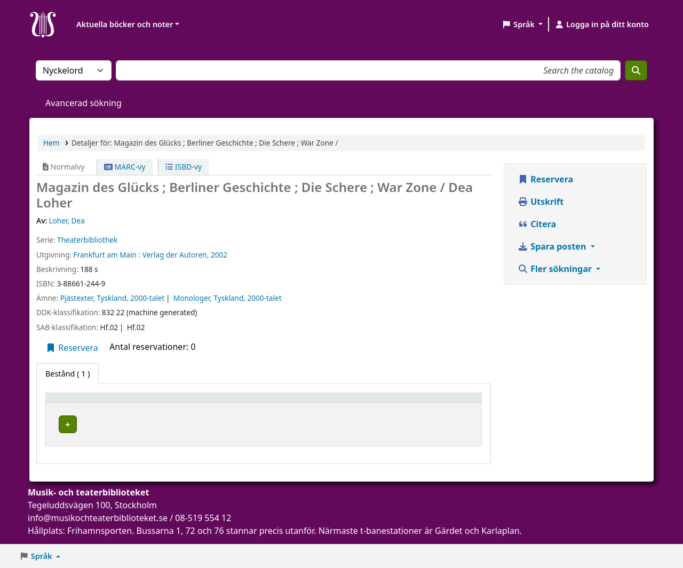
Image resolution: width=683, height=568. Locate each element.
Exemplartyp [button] (74, 402)
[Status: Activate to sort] (384, 402)
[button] (522, 24)
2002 (219, 255)
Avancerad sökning (83, 103)
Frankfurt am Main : (106, 255)
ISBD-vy (183, 167)
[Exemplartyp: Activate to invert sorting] (80, 402)
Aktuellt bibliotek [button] (153, 402)
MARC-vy (125, 167)
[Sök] (636, 70)
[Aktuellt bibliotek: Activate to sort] (166, 402)
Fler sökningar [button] (556, 269)
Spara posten (553, 246)
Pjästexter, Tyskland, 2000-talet (112, 298)
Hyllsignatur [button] (246, 402)
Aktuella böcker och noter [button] (124, 24)
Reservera (71, 348)
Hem (51, 143)
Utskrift (540, 201)
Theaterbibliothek (87, 240)
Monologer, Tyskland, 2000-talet (227, 298)
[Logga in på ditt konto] (601, 24)
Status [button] (303, 402)
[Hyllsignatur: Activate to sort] (252, 402)
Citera (537, 224)
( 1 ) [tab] (67, 374)
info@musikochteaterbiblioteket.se (98, 525)
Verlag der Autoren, (175, 255)
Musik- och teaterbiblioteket (150, 428)
